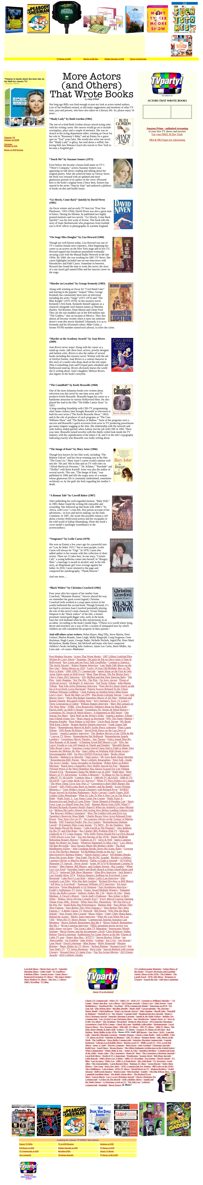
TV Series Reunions (77, 949)
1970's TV (135, 1000)
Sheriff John (159, 1011)
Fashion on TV (88, 839)
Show (88, 1077)
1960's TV (124, 1000)
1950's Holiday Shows (132, 1079)
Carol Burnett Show (119, 1063)
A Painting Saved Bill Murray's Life (98, 742)
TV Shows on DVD (64, 59)
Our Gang (98, 1066)
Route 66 (130, 1053)
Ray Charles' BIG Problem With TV (98, 830)
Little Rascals (91, 1058)
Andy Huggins (63, 680)
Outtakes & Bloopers (114, 1037)
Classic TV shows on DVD (11, 138)
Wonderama (132, 1056)
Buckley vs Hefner (121, 857)
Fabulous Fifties (31, 974)
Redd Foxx (90, 1048)
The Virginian (109, 1021)
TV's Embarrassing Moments (147, 969)
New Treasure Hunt (109, 1027)
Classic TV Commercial (96, 1000)
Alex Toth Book (144, 1061)
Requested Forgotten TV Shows (38, 977)
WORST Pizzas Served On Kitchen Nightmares (89, 791)
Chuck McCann (123, 1024)
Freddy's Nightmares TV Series (65, 890)
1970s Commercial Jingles (136, 1006)
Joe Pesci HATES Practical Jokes (91, 754)
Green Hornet (154, 1063)
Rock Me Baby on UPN (77, 694)
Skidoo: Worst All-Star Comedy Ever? (78, 898)
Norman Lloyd (118, 946)
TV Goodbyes (58, 971)
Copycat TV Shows (61, 736)
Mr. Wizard (117, 1013)
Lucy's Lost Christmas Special (120, 1077)
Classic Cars (147, 1003)
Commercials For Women (139, 1066)
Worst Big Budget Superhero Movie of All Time (91, 697)
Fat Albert (96, 1021)
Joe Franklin (71, 940)
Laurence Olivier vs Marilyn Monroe (68, 860)
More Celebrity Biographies (96, 760)
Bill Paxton (100, 910)
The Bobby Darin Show (121, 1074)
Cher (172, 1035)
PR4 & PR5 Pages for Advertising (167, 139)
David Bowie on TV (140, 1069)
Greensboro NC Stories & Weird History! (107, 709)
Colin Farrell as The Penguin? (99, 828)
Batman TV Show (138, 1063)
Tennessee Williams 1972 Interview (96, 884)
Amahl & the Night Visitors (148, 1016)
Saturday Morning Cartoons (121, 1016)
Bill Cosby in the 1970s (162, 1066)
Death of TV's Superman (113, 1056)
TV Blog (45, 982)
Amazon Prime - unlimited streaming (167, 128)
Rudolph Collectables (142, 1024)
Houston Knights (58, 721)
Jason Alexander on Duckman (86, 762)
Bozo (138, 1053)
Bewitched (122, 1021)
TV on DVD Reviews (66, 1144)
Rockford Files (106, 1006)
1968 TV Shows (163, 1027)
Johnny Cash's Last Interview (103, 878)
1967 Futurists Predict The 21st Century (80, 822)
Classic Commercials (138, 59)
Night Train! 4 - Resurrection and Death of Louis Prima (86, 800)
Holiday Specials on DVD (114, 59)
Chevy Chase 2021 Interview (64, 677)
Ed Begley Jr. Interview (81, 683)
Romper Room (148, 1037)
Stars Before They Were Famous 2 (84, 907)
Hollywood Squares (103, 1071)
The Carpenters (117, 1053)
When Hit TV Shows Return (71, 919)
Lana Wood (55, 943)
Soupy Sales (103, 1053)
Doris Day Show (112, 1066)
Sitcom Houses (116, 1048)
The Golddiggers (93, 1069)
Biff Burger (142, 1032)
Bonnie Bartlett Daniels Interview (88, 724)
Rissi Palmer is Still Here (82, 721)
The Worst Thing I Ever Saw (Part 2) (70, 783)
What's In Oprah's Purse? (126, 1011)
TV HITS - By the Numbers (108, 825)
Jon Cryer (111, 940)
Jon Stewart (124, 940)
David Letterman (67, 934)
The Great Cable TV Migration (90, 928)
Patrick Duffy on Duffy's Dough (66, 709)
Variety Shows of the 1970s (146, 974)
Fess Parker (150, 1058)
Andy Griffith (162, 1035)
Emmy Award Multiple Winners (101, 890)
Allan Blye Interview (105, 872)
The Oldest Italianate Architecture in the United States (149, 1048)
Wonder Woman (126, 1035)
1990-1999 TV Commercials (81, 671)
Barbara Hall (105, 904)
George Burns (98, 1077)
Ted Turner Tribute (106, 683)
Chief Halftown (106, 1011)
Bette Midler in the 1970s (105, 1032)
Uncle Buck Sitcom (108, 721)
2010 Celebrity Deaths (71, 955)
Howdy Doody (163, 1058)
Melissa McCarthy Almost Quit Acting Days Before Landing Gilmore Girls (94, 810)
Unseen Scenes (47, 974)
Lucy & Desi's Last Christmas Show (115, 1019)
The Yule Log (134, 1082)
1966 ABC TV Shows (128, 1027)
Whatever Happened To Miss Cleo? (99, 842)
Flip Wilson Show (103, 1008)
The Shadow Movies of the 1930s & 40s (112, 733)
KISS (162, 1032)
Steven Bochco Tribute (108, 937)
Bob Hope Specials (162, 1056)
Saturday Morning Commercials (147, 1040)
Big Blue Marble (120, 1008)
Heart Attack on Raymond (90, 718)
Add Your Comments (168, 979)
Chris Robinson (114, 931)
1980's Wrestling (31, 982)
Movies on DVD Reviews (13, 150)
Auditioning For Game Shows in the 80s (98, 934)
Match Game (120, 1071)
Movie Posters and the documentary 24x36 (82, 931)
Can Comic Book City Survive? (78, 780)
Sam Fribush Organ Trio (62, 718)
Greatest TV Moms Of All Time (150, 1029)
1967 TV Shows (147, 1027)
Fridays (120, 1029)
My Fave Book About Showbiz (117, 757)
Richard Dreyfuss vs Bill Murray (116, 881)
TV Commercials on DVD (29, 1151)
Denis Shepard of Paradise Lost (109, 801)
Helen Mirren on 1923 (73, 668)
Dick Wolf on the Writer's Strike (87, 715)
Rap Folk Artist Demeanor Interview (78, 686)
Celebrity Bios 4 (83, 777)
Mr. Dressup (163, 1008)
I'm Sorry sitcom (108, 680)
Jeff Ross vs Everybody (63, 884)
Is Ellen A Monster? (89, 774)
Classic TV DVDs (25, 1144)
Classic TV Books (107, 1151)
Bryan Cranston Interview (74, 925)
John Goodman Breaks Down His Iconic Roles (97, 848)
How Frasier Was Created (72, 913)
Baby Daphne (146, 1011)
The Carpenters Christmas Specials (158, 1053)
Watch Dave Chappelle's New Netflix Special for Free (89, 765)
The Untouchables (100, 1063)
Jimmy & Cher (114, 893)
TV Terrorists (159, 1061)
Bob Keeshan (133, 1071)
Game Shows (61, 974)
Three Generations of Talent (64, 703)
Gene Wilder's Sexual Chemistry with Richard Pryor (90, 789)
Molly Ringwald (106, 943)
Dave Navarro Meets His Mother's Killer (92, 845)
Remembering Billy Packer (65, 760)
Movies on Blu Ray (91, 59)
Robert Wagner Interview (84, 665)
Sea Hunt (118, 1006)
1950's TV (114, 1000)
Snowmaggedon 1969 (60, 754)
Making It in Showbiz (71, 757)
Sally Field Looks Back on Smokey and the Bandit (85, 786)
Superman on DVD (158, 1006)
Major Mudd (91, 1011)
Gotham (99, 940)
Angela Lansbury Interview (74, 733)
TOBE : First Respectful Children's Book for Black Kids (97, 706)
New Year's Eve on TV (70, 819)
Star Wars (153, 1032)
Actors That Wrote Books (87, 656)
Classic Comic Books (144, 1035)
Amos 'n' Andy (99, 1045)
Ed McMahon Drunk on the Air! (98, 851)
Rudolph (103, 1085)
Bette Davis (131, 1045)
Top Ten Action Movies (106, 952)
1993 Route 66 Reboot (70, 730)
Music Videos (95, 913)
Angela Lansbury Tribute (119, 715)
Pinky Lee (109, 1061)
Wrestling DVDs (64, 1151)
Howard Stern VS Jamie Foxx (76, 952)
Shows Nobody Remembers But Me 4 (81, 922)
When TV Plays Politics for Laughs (115, 780)
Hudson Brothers (159, 1069)
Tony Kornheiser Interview (112, 887)
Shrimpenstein (160, 1024)
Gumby (144, 1071)
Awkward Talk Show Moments (76, 872)
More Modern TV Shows (35, 979)
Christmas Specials (161, 1045)
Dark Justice (92, 757)
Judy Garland (144, 1045)
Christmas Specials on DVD (10, 145)
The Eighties (166, 974)
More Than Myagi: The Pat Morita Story (108, 674)
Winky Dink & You (113, 1050)
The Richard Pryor (142, 1074)
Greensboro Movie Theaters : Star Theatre (83, 739)
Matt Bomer (89, 943)
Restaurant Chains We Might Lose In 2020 (87, 771)
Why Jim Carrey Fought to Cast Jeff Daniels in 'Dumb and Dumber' (88, 744)
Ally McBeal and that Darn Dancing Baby (104, 677)
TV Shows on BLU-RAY (109, 1155)
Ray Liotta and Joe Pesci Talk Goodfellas (84, 662)
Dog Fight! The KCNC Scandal (92, 857)
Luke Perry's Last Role (73, 878)
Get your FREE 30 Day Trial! (167, 134)
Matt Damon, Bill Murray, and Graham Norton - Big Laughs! (92, 866)
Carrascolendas (149, 1008)
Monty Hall (134, 1008)
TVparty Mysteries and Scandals (160, 971)
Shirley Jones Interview (83, 916)
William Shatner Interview (95, 703)
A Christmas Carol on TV (114, 1082)
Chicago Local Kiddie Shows (109, 1042)
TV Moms (130, 1029)
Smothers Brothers (147, 1050)
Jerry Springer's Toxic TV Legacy (111, 700)
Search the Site (151, 979)
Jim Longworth (25, 1155)
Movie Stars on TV (48, 969)
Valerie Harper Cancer (96, 854)
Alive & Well (105, 839)
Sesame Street (146, 1056)
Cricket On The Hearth (109, 1079)
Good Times (102, 1048)
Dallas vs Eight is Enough (103, 860)
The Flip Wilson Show (159, 1071)
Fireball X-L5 (104, 1013)
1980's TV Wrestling (134, 1058)
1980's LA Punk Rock (126, 1061)
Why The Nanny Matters (119, 718)
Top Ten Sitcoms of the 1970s (93, 836)
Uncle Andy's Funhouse (93, 896)
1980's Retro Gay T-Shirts (111, 1058)
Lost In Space (97, 1061)
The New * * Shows (57, 979)
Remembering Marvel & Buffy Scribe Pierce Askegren (87, 727)
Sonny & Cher (131, 1050)
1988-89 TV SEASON (106, 777)
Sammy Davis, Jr (158, 1019)
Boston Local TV (131, 1042)
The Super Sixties (63, 977)
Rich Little (95, 949)
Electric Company (116, 1045)
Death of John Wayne (138, 1021)
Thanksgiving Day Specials (151, 1013)
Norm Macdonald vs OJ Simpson (78, 887)
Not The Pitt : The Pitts (85, 680)
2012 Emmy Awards (131, 1003)
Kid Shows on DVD (26, 1148)
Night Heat (118, 771)
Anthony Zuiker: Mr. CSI (91, 893)
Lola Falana (108, 1069)
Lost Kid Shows (31, 969)
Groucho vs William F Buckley (156, 1000)
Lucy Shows (114, 1003)
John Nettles (86, 940)
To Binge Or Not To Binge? (116, 774)
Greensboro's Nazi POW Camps (100, 1024)
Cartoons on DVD (107, 1144)
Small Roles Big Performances (80, 904)
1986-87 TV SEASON (61, 777)
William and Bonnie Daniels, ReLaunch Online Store (90, 699)
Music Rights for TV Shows (74, 946)
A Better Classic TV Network (76, 910)
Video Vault (45, 971)
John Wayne (160, 1003)
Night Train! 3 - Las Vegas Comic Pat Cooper (81, 798)
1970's (124, 1066)
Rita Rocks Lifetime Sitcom (106, 694)
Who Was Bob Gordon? (84, 881)
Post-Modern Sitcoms (60, 656)
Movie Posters (115, 1085)
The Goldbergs (99, 1040)
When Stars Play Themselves (96, 901)
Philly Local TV (148, 1042)
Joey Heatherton (141, 1019)
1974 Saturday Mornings (161, 1021)
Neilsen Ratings (99, 946)
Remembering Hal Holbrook (88, 736)
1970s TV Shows (122, 1069)
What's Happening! (94, 1050)
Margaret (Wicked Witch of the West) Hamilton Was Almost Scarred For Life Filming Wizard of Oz (89, 768)
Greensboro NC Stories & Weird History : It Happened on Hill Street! (85, 712)
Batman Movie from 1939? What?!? (111, 804)
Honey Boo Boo (100, 1003)
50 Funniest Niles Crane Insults (75, 825)
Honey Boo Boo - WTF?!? (80, 937)
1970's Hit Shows (155, 977)
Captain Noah (130, 1013)
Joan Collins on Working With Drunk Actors (105, 751)
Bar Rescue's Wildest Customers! (68, 813)
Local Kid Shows (93, 1056)
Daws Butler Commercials (119, 1040)
